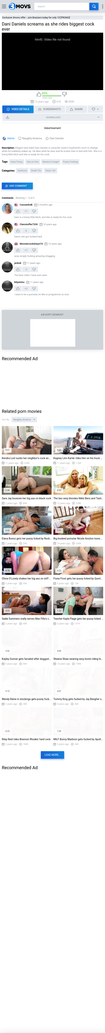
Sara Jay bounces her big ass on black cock (26, 498)
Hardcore (22, 170)
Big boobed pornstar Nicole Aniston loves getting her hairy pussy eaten (78, 538)
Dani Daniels (57, 138)
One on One (33, 162)
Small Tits (36, 170)
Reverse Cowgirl (51, 162)
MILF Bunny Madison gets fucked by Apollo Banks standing (78, 739)
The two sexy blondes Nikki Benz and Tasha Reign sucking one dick (78, 498)
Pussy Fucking (70, 162)
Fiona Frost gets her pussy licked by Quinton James (78, 578)
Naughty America (32, 138)
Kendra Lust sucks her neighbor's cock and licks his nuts (27, 458)
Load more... (52, 754)
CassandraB (26, 204)
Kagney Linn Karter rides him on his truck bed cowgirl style (78, 458)
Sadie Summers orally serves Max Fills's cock (27, 618)
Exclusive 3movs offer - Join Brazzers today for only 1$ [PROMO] (36, 17)
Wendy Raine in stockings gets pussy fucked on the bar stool (27, 699)
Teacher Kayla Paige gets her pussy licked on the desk (78, 618)
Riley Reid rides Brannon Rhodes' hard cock (26, 739)
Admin (11, 138)
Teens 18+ (50, 170)
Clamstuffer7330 (29, 224)
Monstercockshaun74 (31, 243)
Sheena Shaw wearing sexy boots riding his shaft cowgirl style (78, 658)
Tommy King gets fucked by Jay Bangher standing (78, 699)
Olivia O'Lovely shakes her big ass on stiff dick (27, 578)
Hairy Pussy (17, 162)
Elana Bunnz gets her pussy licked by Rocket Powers (27, 538)
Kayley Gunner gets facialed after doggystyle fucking (27, 658)
